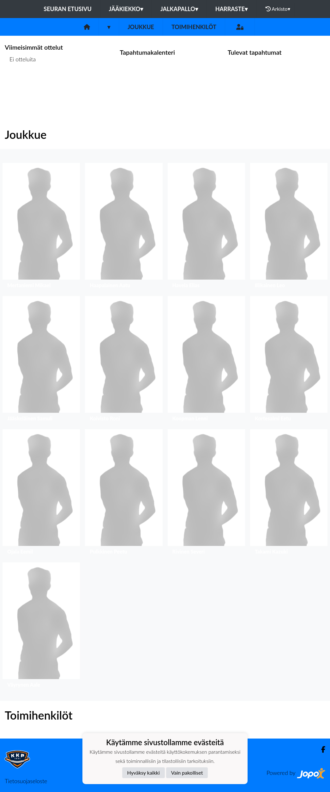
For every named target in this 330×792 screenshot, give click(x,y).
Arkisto (278, 9)
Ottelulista (20, 84)
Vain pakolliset (187, 773)
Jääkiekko (126, 8)
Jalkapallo (179, 8)
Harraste (231, 8)
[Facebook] (320, 749)
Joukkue (141, 26)
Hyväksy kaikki (143, 773)
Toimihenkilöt (193, 26)
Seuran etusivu (68, 8)
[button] (41, 227)
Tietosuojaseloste (26, 780)
